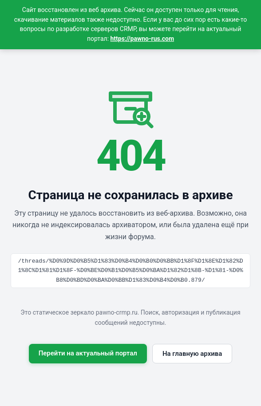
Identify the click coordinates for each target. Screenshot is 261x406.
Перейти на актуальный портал (88, 353)
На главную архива (192, 354)
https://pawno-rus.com (142, 38)
